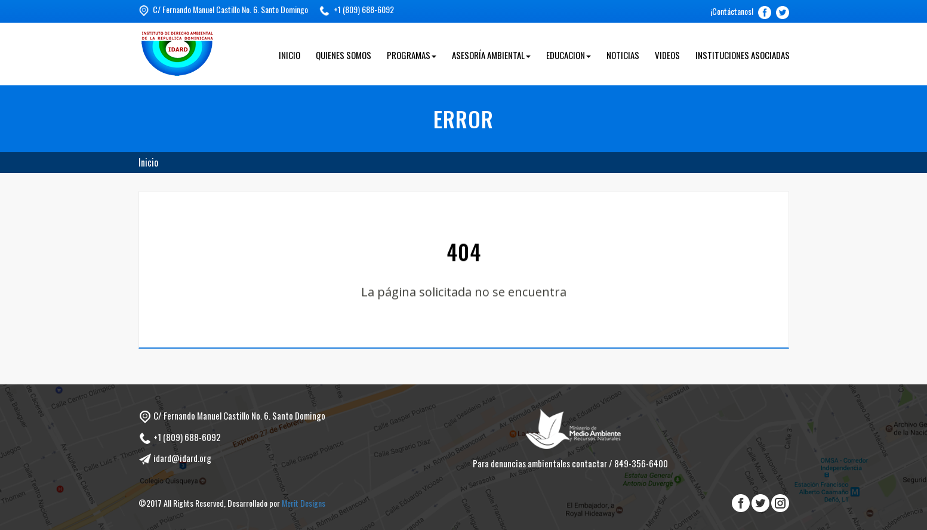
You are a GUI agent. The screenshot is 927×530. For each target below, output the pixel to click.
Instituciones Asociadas (742, 54)
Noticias (622, 54)
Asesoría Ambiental (491, 54)
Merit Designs (303, 503)
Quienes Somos (343, 54)
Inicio (289, 54)
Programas (411, 54)
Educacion (568, 54)
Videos (667, 54)
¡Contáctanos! (731, 11)
